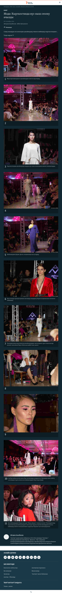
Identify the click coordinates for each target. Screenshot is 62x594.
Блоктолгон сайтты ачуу (11, 568)
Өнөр (5, 10)
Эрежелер (7, 574)
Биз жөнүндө (7, 571)
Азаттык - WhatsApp (9, 577)
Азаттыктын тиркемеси (38, 568)
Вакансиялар (35, 571)
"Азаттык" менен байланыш (40, 574)
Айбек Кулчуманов (22, 24)
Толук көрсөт (9, 35)
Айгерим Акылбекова (10, 24)
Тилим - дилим (8, 586)
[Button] (8, 27)
